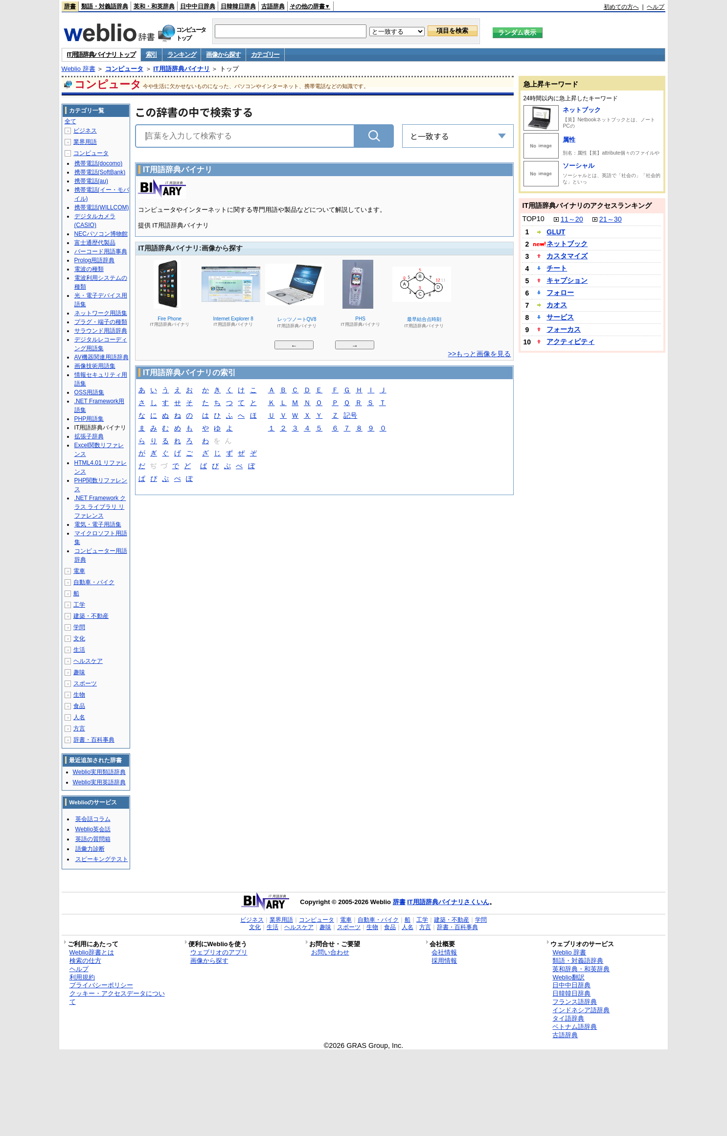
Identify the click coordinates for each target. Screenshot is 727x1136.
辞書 (70, 6)
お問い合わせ (330, 952)
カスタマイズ (567, 256)
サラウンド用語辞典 (100, 330)
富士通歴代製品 (94, 242)
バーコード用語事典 (100, 251)
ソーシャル (578, 165)
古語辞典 (273, 6)
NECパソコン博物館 (101, 233)
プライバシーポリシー (101, 985)
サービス (560, 317)
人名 (79, 717)
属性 (569, 139)
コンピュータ (124, 68)
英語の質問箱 (93, 839)
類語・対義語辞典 (104, 6)
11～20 (572, 219)
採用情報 (444, 960)
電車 (79, 571)
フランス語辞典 (574, 1001)
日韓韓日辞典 (238, 6)
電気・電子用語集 (97, 524)
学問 (79, 627)
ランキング (181, 54)
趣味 (79, 672)
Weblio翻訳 (568, 977)
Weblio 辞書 (78, 68)
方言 (79, 728)
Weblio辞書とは (91, 952)
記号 (350, 416)
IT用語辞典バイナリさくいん (448, 902)
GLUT (555, 232)
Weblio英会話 (93, 829)
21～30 (610, 219)
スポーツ (85, 683)
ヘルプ (655, 6)
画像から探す (223, 54)
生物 (79, 694)
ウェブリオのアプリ (219, 952)
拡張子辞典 (89, 436)
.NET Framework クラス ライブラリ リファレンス (100, 507)
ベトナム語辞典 (574, 1026)
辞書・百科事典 (93, 739)
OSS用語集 (89, 392)
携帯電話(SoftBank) (100, 172)
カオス (556, 305)
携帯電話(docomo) (98, 163)
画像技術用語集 (94, 366)
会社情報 (444, 952)
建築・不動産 (91, 616)
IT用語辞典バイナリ (181, 68)
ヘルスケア (88, 661)
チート (556, 268)
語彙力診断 (90, 848)
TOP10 (533, 219)
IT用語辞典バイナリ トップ (101, 54)
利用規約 (82, 977)
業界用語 (85, 141)
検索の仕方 (85, 960)
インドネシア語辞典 (581, 1010)
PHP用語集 (89, 418)
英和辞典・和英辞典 (581, 969)
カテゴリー (265, 54)
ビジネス (85, 130)
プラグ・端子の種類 (100, 321)
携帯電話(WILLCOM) (101, 207)
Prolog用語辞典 (94, 260)
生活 (79, 649)
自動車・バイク (93, 582)
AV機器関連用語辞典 (101, 357)
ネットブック (582, 110)
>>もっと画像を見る (479, 354)
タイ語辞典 (568, 1018)
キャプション (567, 280)
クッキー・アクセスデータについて (117, 997)
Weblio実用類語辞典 (99, 772)
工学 (79, 604)
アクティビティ (570, 341)
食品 (79, 706)
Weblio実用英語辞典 (99, 782)
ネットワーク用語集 (100, 313)
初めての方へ (621, 6)
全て (70, 121)
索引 (151, 54)
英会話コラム (93, 819)
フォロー (560, 292)
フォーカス (563, 329)
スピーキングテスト (101, 859)
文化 (79, 638)
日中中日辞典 (197, 6)
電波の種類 (89, 269)
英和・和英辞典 (154, 6)
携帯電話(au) (91, 181)
